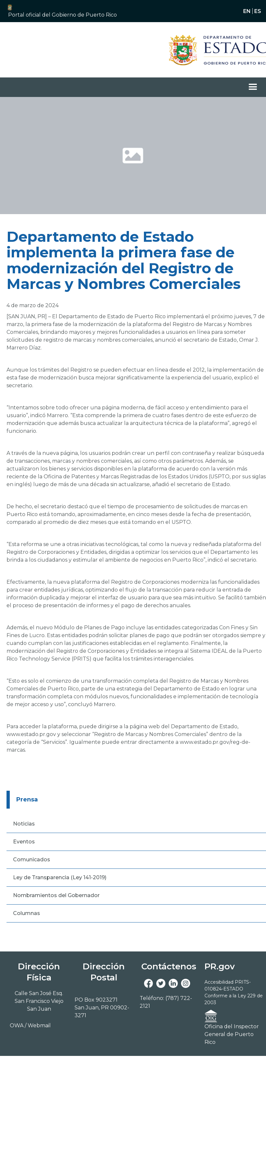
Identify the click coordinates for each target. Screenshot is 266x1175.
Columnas (26, 913)
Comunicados (31, 859)
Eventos (24, 842)
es (257, 11)
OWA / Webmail (30, 1025)
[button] (68, 15)
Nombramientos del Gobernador (56, 895)
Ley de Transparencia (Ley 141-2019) (59, 877)
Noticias (24, 824)
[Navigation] (208, 50)
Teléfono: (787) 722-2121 (166, 1002)
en (247, 11)
